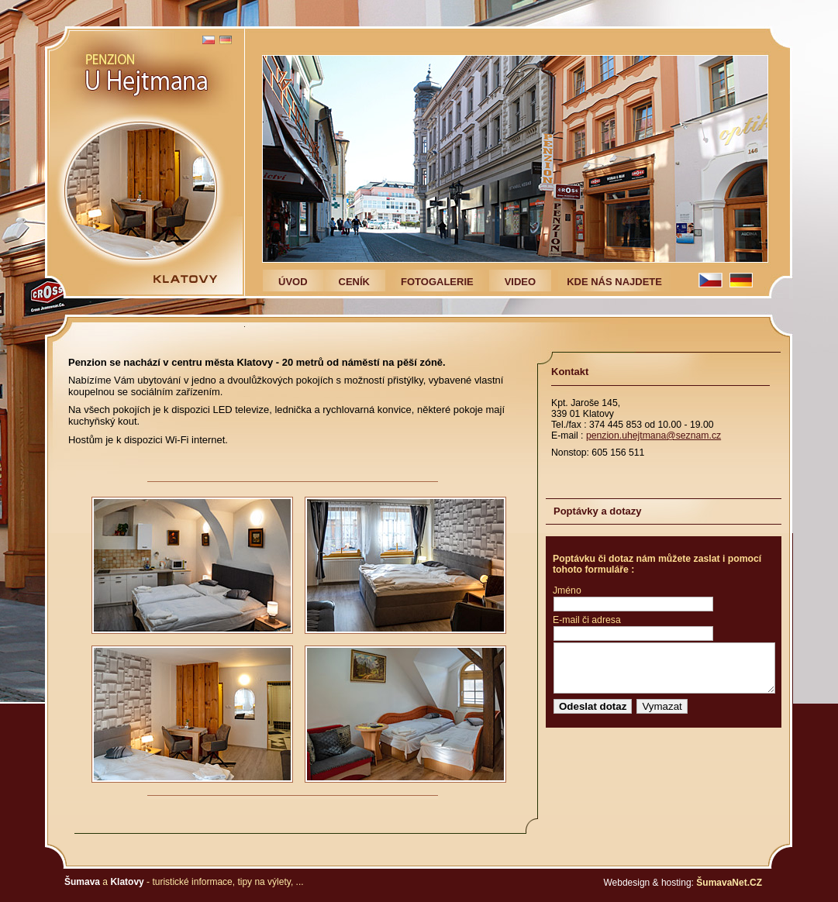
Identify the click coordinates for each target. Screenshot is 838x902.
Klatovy (126, 881)
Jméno (567, 590)
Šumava (82, 881)
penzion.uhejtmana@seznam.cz (653, 435)
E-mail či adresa (587, 620)
